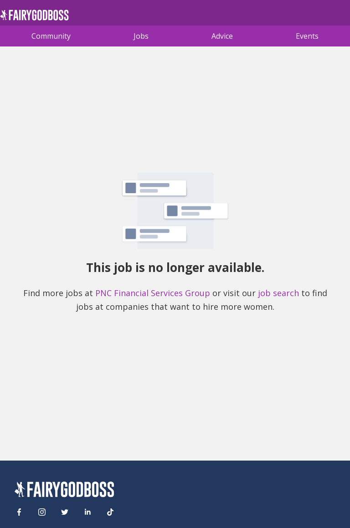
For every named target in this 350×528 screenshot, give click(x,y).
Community (51, 36)
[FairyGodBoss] (64, 491)
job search (278, 292)
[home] (34, 18)
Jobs (141, 36)
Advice (222, 36)
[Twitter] (65, 512)
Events (307, 36)
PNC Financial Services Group (152, 292)
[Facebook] (19, 512)
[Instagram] (42, 512)
